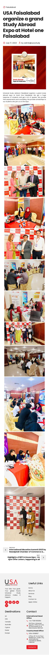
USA (6, 619)
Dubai (7, 630)
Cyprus (7, 627)
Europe (7, 633)
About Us (31, 591)
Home (30, 588)
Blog (29, 596)
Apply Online (32, 602)
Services (31, 594)
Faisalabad (11, 7)
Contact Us (32, 599)
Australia (8, 625)
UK (6, 616)
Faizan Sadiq (32, 661)
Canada (8, 622)
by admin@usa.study (30, 43)
